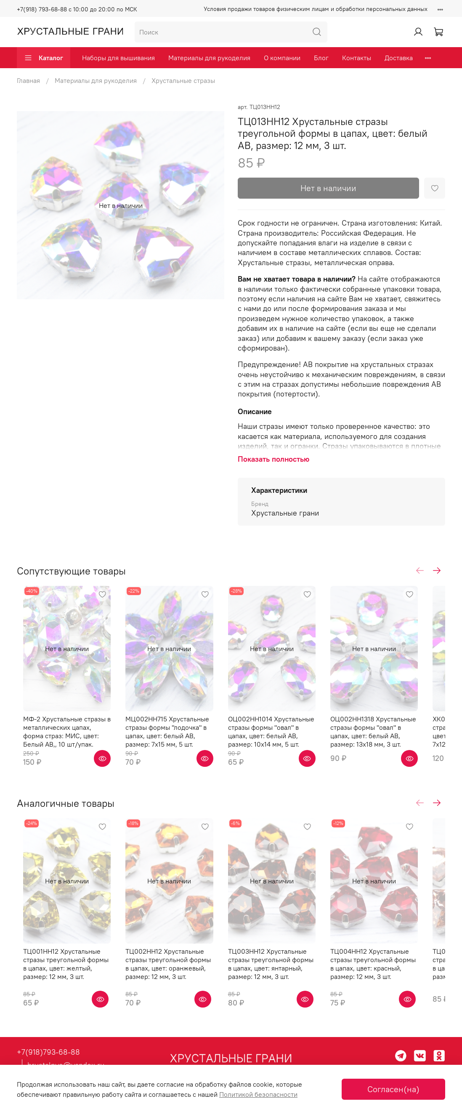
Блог (321, 57)
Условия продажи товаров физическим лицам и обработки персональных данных (315, 9)
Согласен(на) (393, 1089)
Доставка (399, 57)
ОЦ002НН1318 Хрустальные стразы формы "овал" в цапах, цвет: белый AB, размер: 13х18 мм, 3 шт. (395, 743)
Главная (28, 80)
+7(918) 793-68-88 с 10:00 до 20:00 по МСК (77, 9)
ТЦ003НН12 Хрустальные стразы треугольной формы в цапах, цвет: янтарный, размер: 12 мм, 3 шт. (286, 988)
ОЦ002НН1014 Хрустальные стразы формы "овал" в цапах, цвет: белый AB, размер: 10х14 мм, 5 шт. (285, 743)
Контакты (356, 57)
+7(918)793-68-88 (48, 1052)
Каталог (43, 57)
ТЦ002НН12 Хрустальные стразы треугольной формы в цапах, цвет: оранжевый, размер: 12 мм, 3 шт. (172, 988)
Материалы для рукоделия (209, 57)
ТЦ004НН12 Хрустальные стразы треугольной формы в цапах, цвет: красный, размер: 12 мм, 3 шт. (395, 988)
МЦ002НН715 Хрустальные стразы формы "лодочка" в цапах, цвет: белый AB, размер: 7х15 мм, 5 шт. (175, 743)
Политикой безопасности (258, 1094)
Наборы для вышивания (118, 57)
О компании (282, 57)
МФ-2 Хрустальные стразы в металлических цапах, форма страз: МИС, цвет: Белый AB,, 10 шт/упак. (62, 743)
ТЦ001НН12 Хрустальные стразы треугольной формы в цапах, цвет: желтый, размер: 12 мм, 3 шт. (62, 988)
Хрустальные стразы (183, 80)
